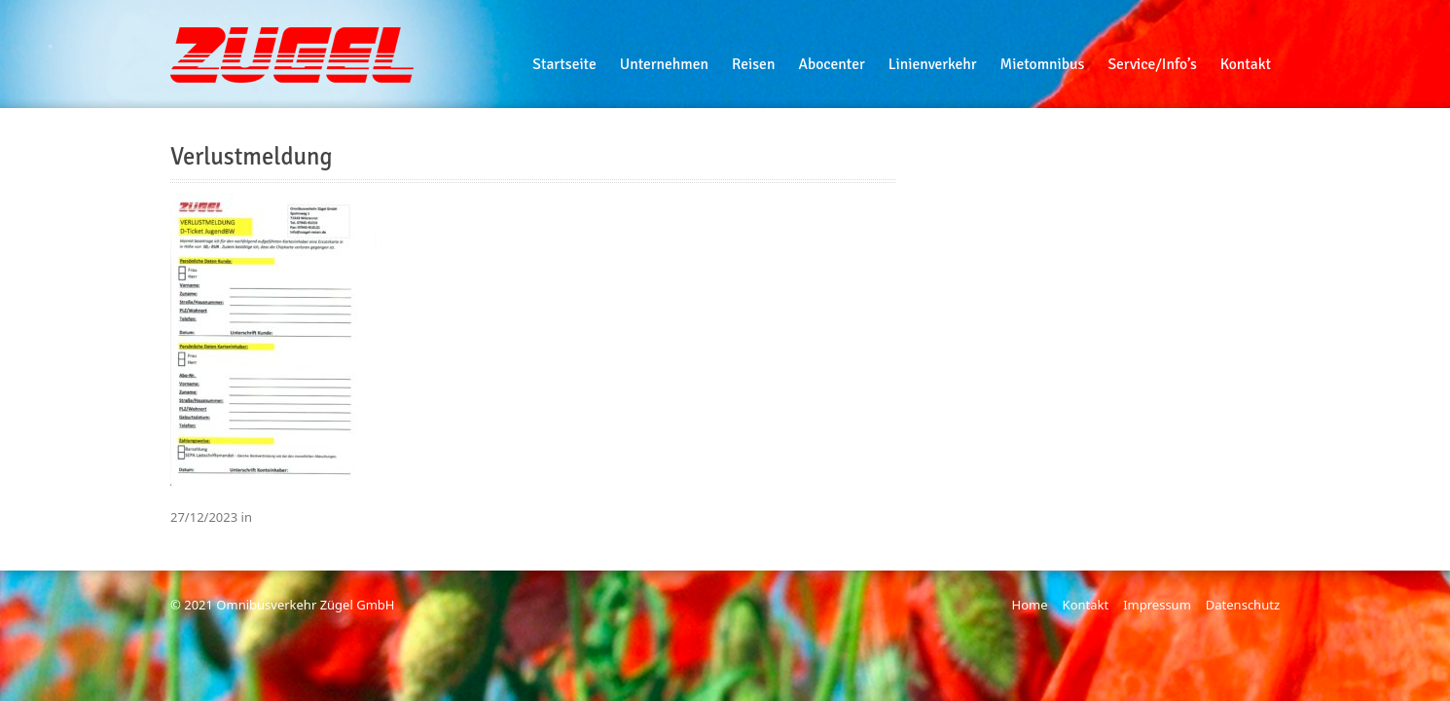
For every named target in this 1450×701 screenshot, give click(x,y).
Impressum (1157, 604)
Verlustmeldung (251, 156)
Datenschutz (1243, 604)
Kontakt (1086, 604)
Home (1030, 604)
